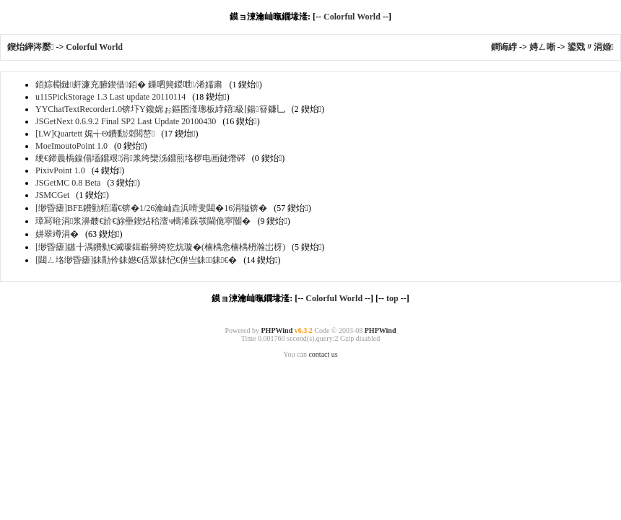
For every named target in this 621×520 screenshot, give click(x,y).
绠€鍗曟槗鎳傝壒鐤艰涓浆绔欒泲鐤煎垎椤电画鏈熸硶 (140, 158)
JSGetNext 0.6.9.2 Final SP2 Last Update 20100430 (125, 121)
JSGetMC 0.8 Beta (67, 183)
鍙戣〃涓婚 (591, 47)
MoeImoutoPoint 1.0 (71, 146)
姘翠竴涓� (57, 234)
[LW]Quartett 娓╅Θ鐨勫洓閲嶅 (95, 134)
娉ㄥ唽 (542, 47)
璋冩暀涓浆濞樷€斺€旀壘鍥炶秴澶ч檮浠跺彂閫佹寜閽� (143, 221)
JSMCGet (52, 195)
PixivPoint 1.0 (60, 170)
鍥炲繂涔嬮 (31, 47)
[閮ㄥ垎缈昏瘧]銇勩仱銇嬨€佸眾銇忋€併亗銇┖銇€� (136, 260)
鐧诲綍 (504, 47)
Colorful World (352, 17)
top (392, 298)
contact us (322, 354)
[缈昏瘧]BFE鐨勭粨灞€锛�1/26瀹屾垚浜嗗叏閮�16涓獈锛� (151, 208)
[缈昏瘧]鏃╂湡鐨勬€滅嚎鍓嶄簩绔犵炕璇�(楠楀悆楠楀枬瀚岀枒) (160, 247)
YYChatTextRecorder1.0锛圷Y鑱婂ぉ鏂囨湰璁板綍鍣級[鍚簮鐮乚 (160, 109)
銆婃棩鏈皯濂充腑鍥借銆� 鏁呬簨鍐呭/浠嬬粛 (128, 84)
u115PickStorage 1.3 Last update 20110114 (110, 97)
